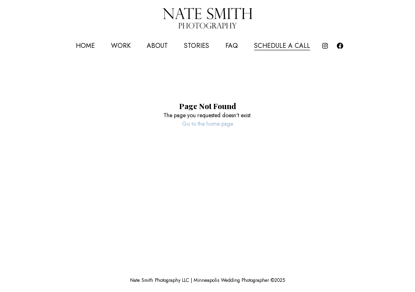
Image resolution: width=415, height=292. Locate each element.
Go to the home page (207, 124)
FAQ (231, 45)
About (157, 45)
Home (85, 45)
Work (120, 45)
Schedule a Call (282, 45)
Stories (196, 45)
